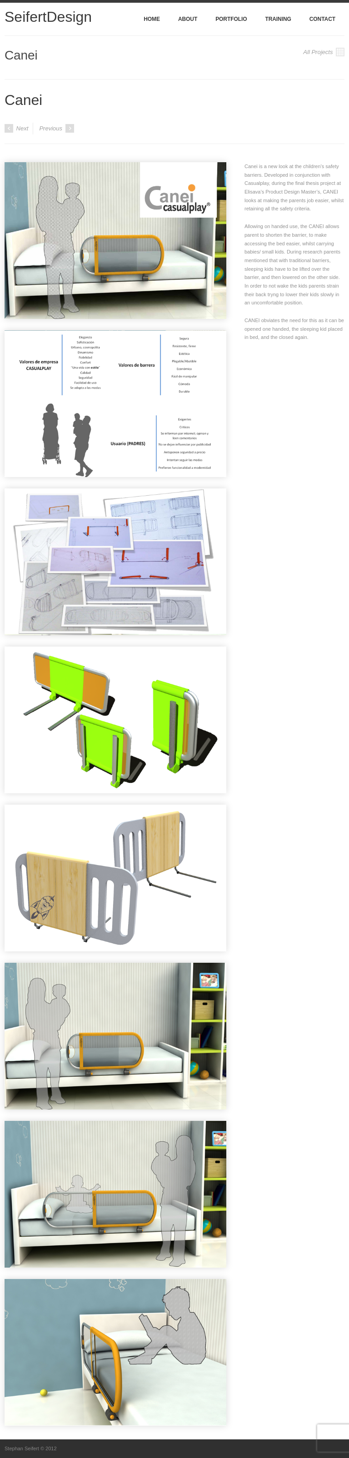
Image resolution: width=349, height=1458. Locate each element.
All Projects (323, 52)
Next (16, 128)
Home (152, 19)
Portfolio (231, 19)
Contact (322, 19)
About (187, 19)
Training (278, 19)
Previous (56, 128)
